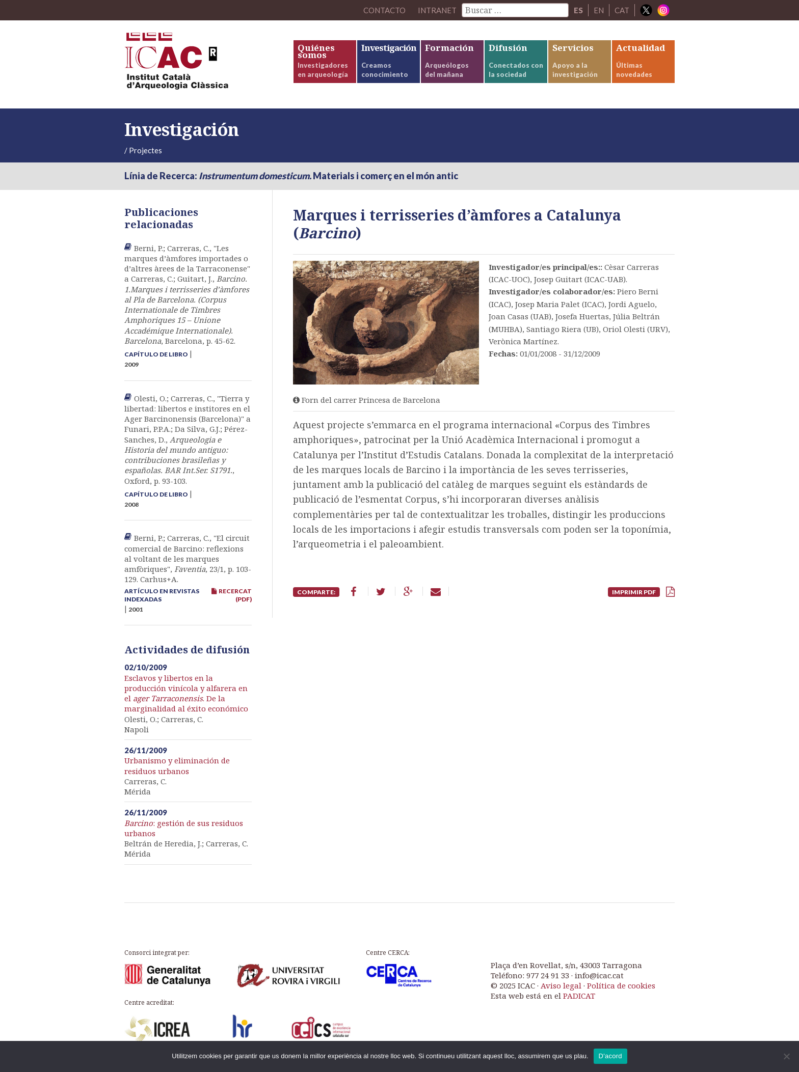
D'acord (610, 1056)
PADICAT (579, 996)
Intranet (437, 10)
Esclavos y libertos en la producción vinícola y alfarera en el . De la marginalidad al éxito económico (186, 693)
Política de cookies (621, 985)
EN (599, 10)
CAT (622, 10)
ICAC (200, 64)
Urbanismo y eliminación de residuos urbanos (177, 765)
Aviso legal (561, 985)
